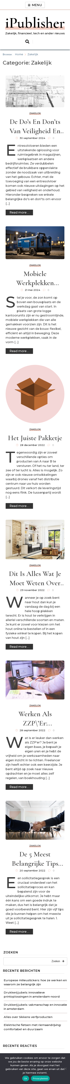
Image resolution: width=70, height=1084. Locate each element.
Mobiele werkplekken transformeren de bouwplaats (35, 279)
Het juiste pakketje (35, 438)
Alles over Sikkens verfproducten (28, 1017)
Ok (25, 1078)
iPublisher (35, 23)
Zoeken (10, 952)
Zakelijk (35, 113)
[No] (65, 1068)
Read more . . (19, 212)
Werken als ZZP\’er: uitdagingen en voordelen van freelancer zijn (35, 719)
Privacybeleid (40, 1078)
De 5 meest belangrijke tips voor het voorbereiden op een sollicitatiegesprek (35, 859)
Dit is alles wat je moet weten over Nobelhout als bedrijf (35, 578)
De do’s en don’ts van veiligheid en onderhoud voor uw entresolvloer (35, 126)
